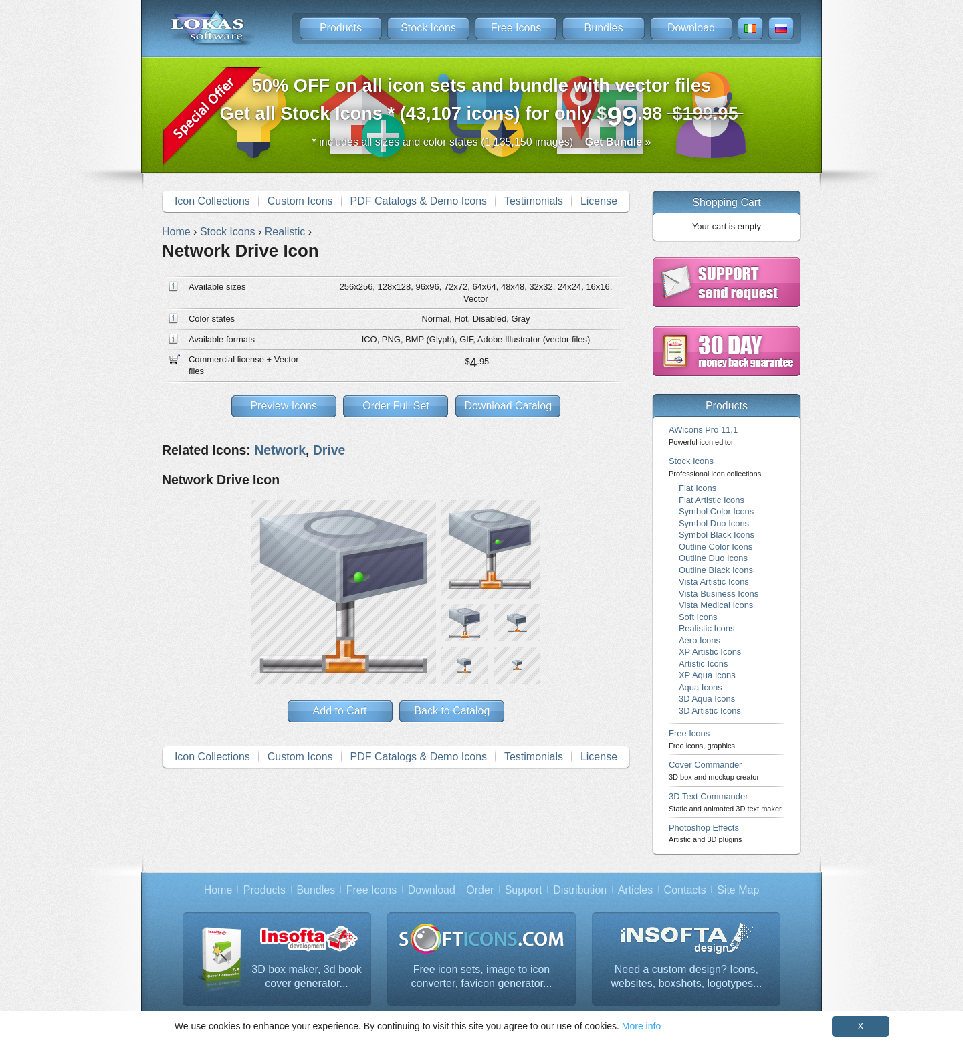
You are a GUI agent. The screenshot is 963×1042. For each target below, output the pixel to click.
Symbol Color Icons (716, 511)
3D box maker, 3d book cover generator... (306, 977)
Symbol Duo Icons (714, 523)
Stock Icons (428, 27)
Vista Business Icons (718, 594)
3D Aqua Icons (707, 699)
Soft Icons (698, 617)
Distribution (580, 890)
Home (218, 890)
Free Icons (516, 27)
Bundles (603, 27)
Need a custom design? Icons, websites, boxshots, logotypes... (686, 977)
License (598, 201)
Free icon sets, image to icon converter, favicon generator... (481, 977)
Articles (635, 890)
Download (691, 27)
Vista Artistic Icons (714, 582)
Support (523, 890)
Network (280, 450)
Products (341, 27)
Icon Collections (212, 201)
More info (641, 1026)
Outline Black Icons (716, 570)
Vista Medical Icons (716, 605)
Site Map (738, 890)
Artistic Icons (703, 664)
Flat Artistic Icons (711, 500)
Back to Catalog (452, 710)
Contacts (685, 890)
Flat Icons (697, 488)
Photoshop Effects (705, 833)
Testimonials (533, 201)
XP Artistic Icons (710, 652)
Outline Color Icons (715, 547)
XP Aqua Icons (707, 675)
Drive (329, 450)
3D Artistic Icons (710, 711)
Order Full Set (395, 405)
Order (480, 890)
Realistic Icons (707, 628)
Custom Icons (300, 201)
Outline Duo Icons (713, 558)
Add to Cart (340, 710)
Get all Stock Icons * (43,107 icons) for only (482, 103)
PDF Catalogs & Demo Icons (419, 201)
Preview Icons (283, 405)
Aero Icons (699, 640)
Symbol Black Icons (716, 535)
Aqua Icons (700, 687)
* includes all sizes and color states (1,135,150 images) (481, 142)
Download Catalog (508, 405)
